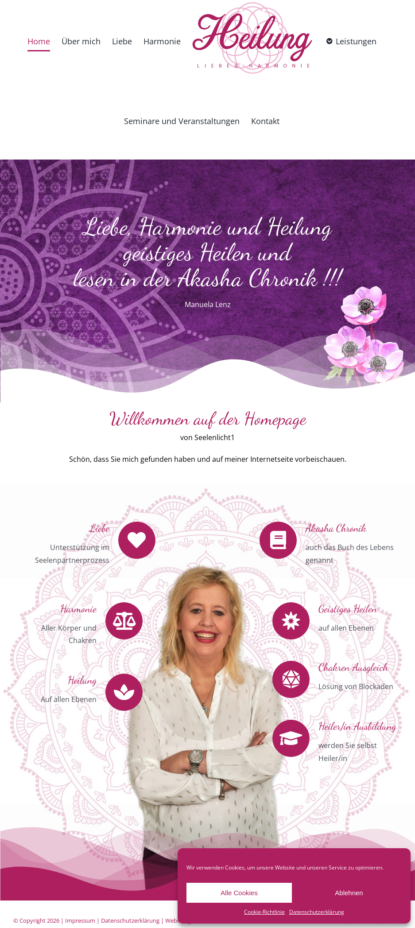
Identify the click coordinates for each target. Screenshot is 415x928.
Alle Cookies (239, 893)
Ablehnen (349, 893)
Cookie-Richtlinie (264, 912)
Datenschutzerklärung (316, 912)
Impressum (80, 920)
